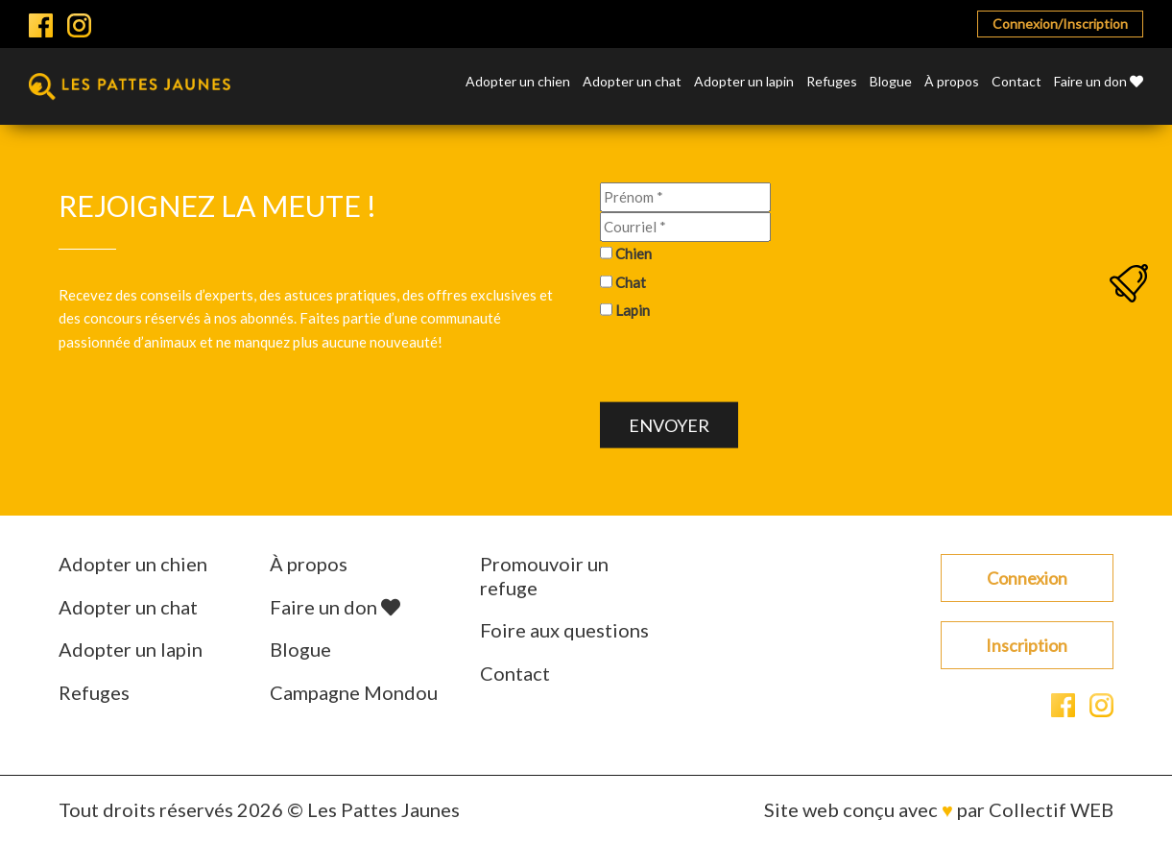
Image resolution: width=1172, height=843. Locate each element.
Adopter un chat (632, 82)
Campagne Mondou (354, 692)
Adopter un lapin (744, 82)
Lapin (632, 310)
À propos (951, 82)
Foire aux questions (564, 629)
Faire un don (1098, 82)
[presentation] (746, 364)
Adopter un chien (518, 82)
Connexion (1027, 578)
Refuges (831, 82)
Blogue (891, 82)
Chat (630, 281)
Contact (1016, 82)
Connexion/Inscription (1060, 23)
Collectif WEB (1051, 809)
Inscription (1026, 645)
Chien (633, 253)
